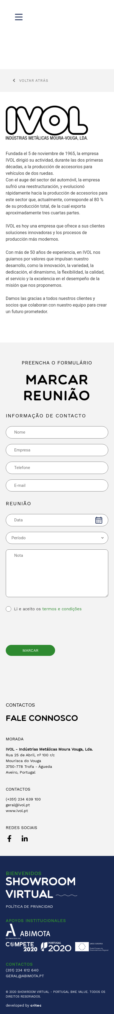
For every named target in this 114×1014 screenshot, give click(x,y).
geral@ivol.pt (18, 805)
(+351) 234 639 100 (23, 799)
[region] (57, 34)
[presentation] (47, 627)
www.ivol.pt (17, 810)
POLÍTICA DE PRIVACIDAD (29, 906)
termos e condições (62, 608)
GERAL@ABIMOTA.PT (25, 976)
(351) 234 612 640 (22, 970)
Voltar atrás (30, 80)
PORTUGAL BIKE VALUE (70, 992)
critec (36, 1005)
